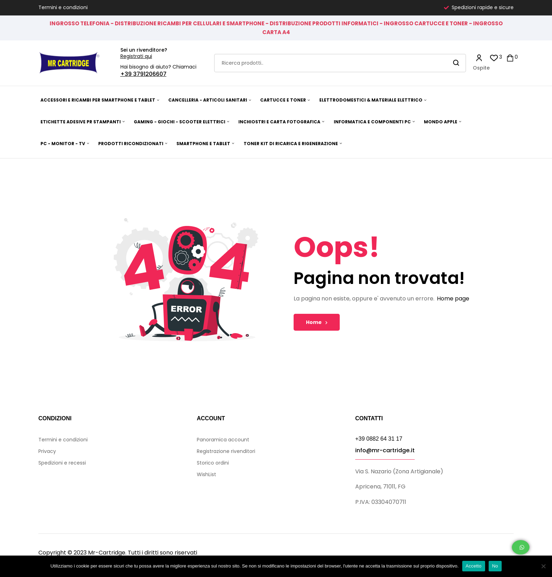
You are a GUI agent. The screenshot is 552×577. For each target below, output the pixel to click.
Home (316, 322)
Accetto (474, 566)
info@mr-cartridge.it (385, 450)
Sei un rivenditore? (143, 49)
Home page (453, 298)
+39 (126, 74)
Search (456, 63)
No (495, 566)
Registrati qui (136, 56)
